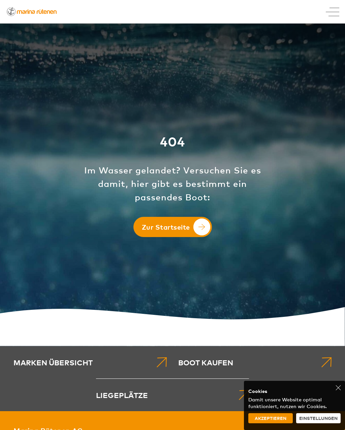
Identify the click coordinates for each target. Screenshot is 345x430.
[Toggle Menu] (332, 12)
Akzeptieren (270, 418)
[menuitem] (90, 362)
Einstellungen (318, 418)
